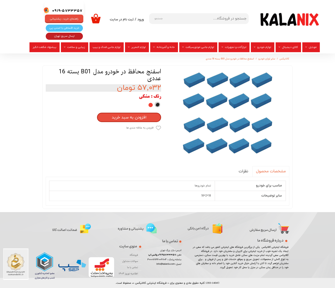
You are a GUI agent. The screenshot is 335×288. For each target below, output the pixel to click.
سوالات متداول (130, 261)
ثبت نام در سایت (122, 19)
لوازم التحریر (138, 47)
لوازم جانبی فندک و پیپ (106, 47)
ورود (140, 19)
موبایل (313, 47)
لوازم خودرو (264, 47)
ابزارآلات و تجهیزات (235, 47)
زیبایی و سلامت (76, 47)
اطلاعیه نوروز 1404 (129, 274)
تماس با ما (132, 268)
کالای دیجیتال (290, 47)
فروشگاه (134, 255)
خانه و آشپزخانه (166, 47)
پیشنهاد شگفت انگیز (44, 47)
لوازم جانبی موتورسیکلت (200, 47)
